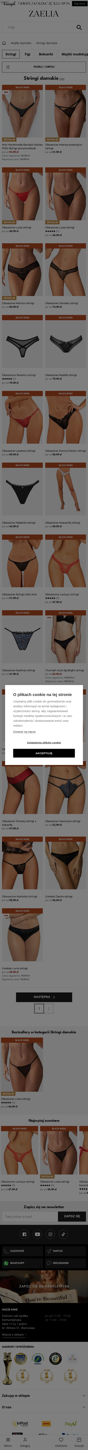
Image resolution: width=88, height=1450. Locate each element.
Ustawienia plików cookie (44, 742)
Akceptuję (44, 753)
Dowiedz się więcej (24, 731)
